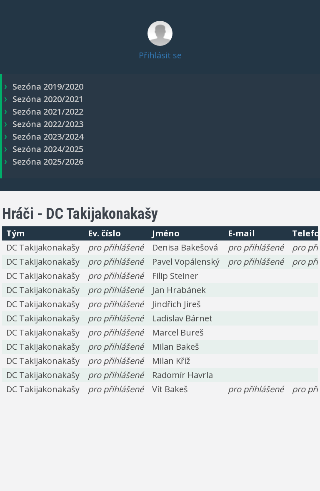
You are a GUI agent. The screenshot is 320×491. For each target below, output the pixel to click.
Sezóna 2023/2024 (47, 136)
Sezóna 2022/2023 (47, 124)
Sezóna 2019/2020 (47, 86)
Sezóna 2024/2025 (47, 149)
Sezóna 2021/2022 (47, 111)
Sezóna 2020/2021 (47, 99)
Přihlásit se (160, 55)
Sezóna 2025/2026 (47, 161)
